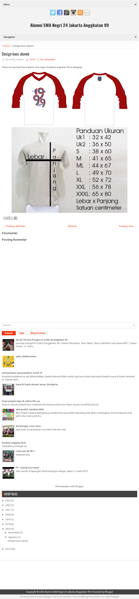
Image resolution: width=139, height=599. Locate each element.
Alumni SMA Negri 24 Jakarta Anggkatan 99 (69, 25)
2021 (8, 510)
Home (6, 46)
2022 (8, 505)
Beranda (72, 226)
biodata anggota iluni (14, 442)
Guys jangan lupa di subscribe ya (21, 401)
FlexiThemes (36, 597)
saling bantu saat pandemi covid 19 (22, 373)
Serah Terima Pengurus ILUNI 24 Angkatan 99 (41, 339)
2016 (8, 529)
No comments (47, 59)
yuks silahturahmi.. (27, 356)
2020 (8, 514)
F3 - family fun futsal (27, 467)
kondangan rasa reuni (28, 426)
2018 (8, 524)
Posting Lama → (127, 226)
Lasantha (67, 597)
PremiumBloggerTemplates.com (89, 597)
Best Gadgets (112, 597)
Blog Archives (38, 333)
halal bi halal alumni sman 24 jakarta (37, 384)
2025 (8, 500)
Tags (21, 333)
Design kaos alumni (15, 53)
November (14, 532)
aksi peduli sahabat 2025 (30, 409)
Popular (9, 333)
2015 (8, 549)
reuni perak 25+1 (25, 451)
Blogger (79, 486)
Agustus (13, 537)
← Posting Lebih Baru (14, 226)
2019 (8, 519)
